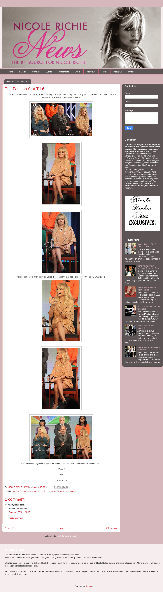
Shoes (73, 491)
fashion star (32, 491)
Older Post (111, 528)
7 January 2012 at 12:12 (19, 512)
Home (10, 72)
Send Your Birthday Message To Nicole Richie (148, 267)
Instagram (117, 72)
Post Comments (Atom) (67, 536)
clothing (15, 491)
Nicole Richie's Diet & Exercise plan (146, 245)
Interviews (91, 72)
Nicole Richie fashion (60, 491)
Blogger (89, 586)
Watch (77, 72)
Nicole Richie (44, 491)
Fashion (22, 72)
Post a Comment (16, 518)
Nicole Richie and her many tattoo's (146, 288)
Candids (36, 72)
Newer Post (11, 528)
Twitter (104, 72)
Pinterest (132, 72)
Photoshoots (63, 72)
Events (49, 72)
